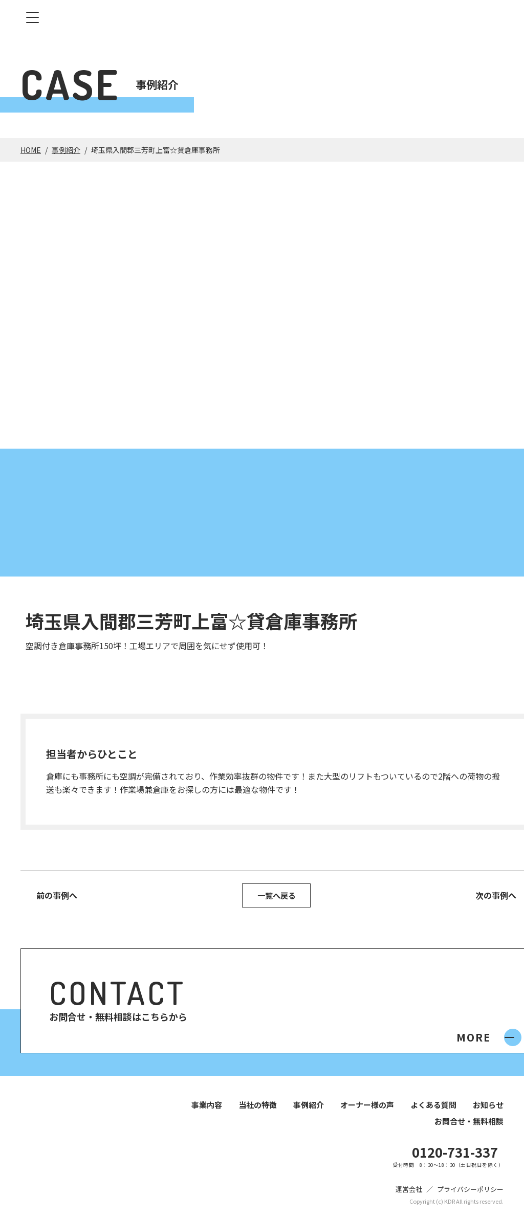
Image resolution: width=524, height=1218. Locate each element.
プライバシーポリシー (470, 1190)
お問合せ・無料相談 (469, 1122)
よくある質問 (433, 1106)
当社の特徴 (257, 1106)
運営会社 (409, 1190)
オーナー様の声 (367, 1106)
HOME (30, 150)
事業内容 (206, 1106)
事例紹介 (66, 150)
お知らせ (488, 1106)
